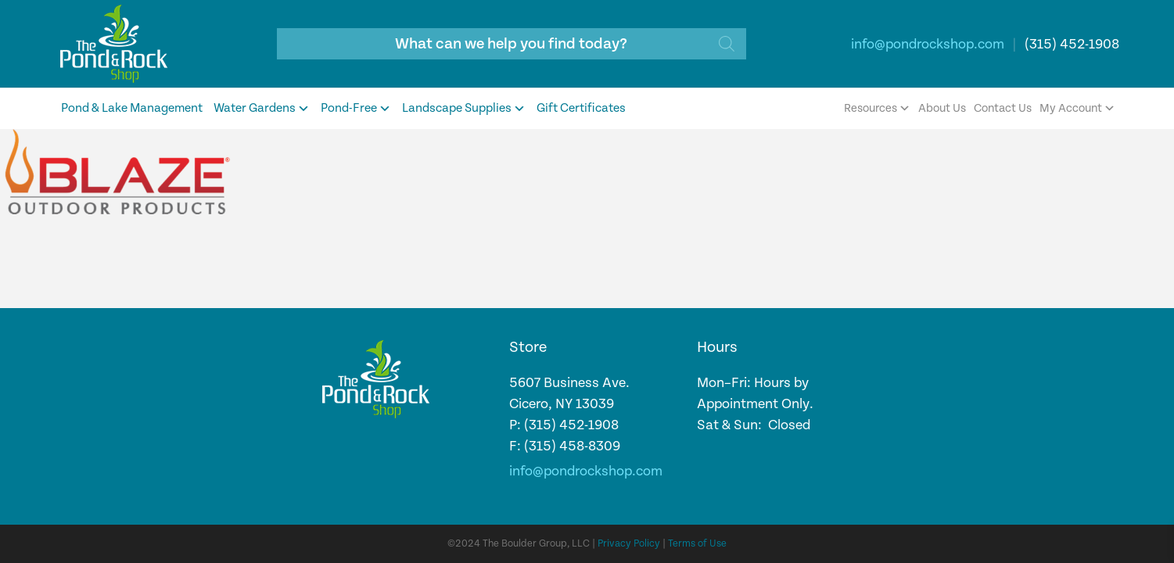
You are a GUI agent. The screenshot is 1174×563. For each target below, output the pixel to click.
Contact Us (1003, 108)
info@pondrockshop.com (927, 44)
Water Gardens (262, 108)
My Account (1077, 108)
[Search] (726, 43)
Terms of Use (697, 544)
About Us (942, 108)
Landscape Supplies (464, 108)
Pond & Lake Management (132, 108)
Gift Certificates (581, 108)
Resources (877, 108)
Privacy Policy (629, 544)
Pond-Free (356, 108)
